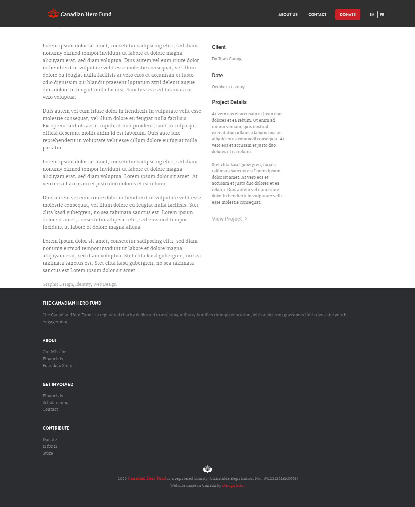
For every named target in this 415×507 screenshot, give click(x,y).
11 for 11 (50, 446)
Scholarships (55, 402)
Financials (53, 359)
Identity (83, 284)
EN (372, 14)
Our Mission (55, 352)
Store (48, 453)
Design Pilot (233, 485)
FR (382, 14)
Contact (50, 409)
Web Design (105, 284)
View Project (229, 219)
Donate (50, 439)
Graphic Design (58, 284)
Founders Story (57, 365)
